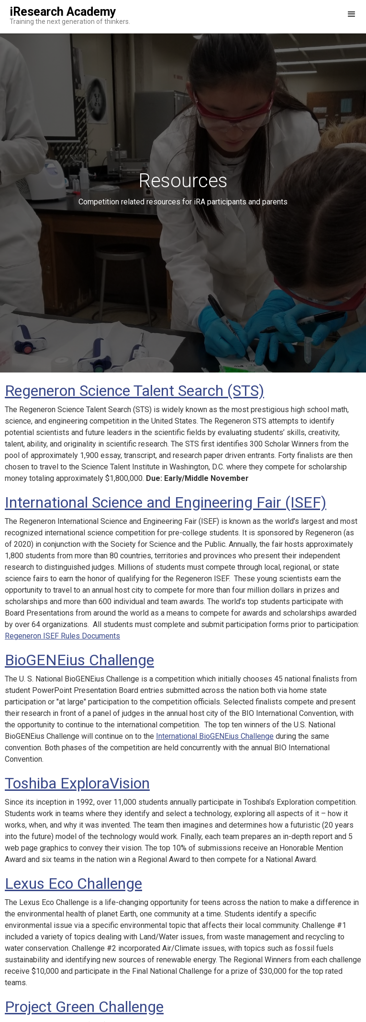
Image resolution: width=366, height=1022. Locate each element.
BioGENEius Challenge (79, 660)
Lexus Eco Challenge (73, 883)
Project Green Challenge (84, 1007)
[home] (65, 16)
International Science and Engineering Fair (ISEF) (165, 502)
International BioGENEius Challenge (215, 736)
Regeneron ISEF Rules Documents (62, 635)
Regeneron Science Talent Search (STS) (134, 391)
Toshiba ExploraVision (77, 783)
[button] (351, 16)
